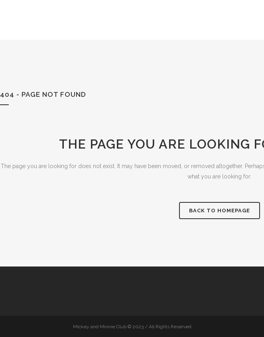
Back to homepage (219, 211)
